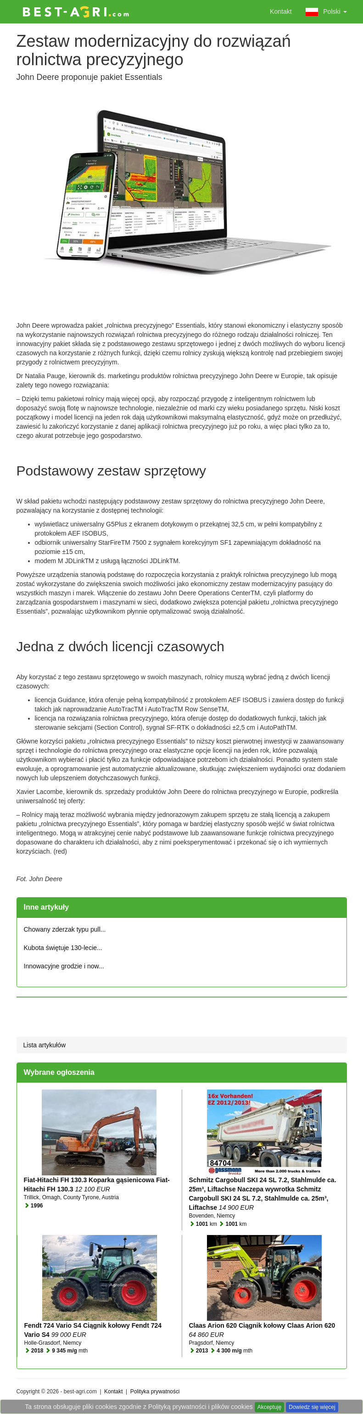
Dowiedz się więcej (312, 1407)
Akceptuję (269, 1407)
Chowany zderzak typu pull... (65, 929)
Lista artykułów (44, 1045)
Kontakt (280, 11)
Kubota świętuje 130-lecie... (63, 947)
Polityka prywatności (155, 1391)
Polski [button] (326, 12)
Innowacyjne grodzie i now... (64, 966)
